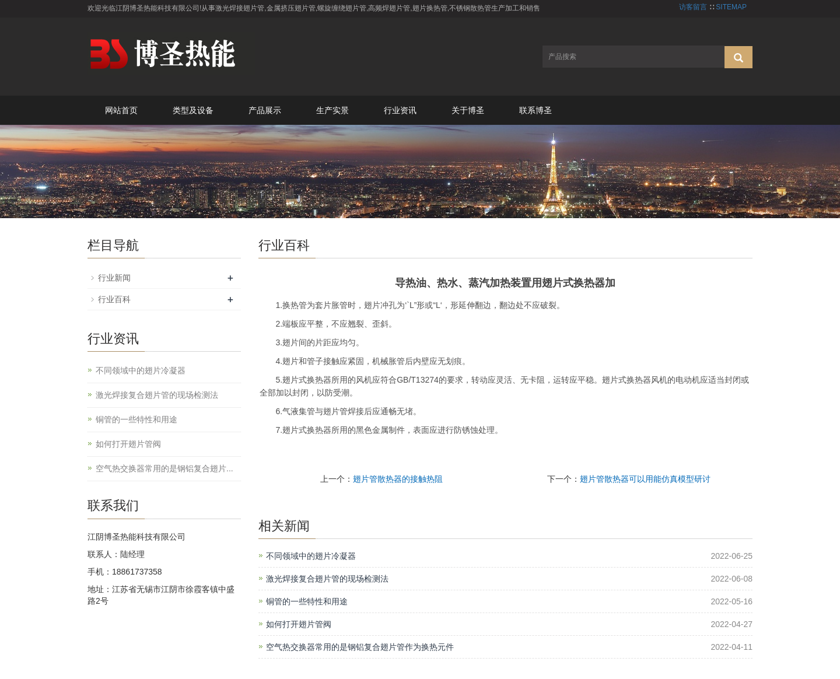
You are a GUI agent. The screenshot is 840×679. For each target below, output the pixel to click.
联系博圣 (535, 110)
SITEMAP (731, 7)
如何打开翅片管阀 (298, 624)
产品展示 (265, 110)
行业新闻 (114, 277)
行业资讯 (400, 110)
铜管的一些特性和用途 (307, 601)
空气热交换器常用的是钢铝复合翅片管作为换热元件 (360, 647)
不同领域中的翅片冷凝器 (311, 556)
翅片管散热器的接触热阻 (398, 479)
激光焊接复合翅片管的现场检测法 (327, 578)
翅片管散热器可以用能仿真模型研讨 (645, 479)
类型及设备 (193, 110)
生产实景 (332, 110)
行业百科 (114, 299)
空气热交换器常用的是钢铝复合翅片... (164, 468)
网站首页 (121, 110)
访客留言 (693, 7)
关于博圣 (468, 110)
